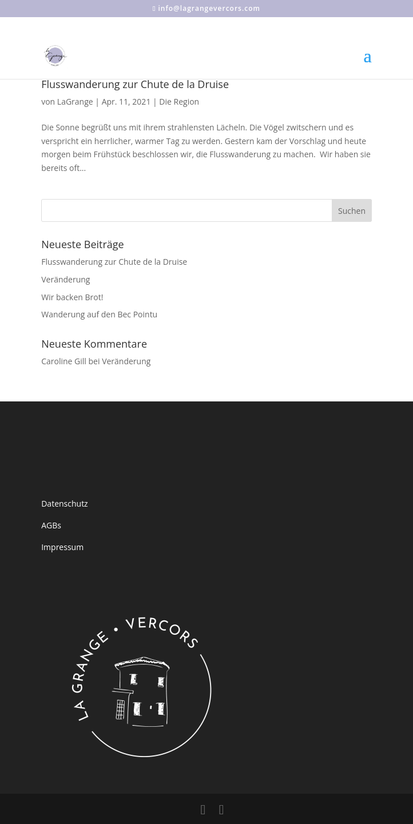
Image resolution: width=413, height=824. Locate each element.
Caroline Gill (63, 361)
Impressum (62, 547)
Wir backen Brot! (72, 297)
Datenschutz (64, 503)
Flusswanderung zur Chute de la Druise (135, 84)
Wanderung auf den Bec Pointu (99, 314)
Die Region (179, 101)
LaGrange (75, 101)
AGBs (51, 525)
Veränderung (65, 279)
